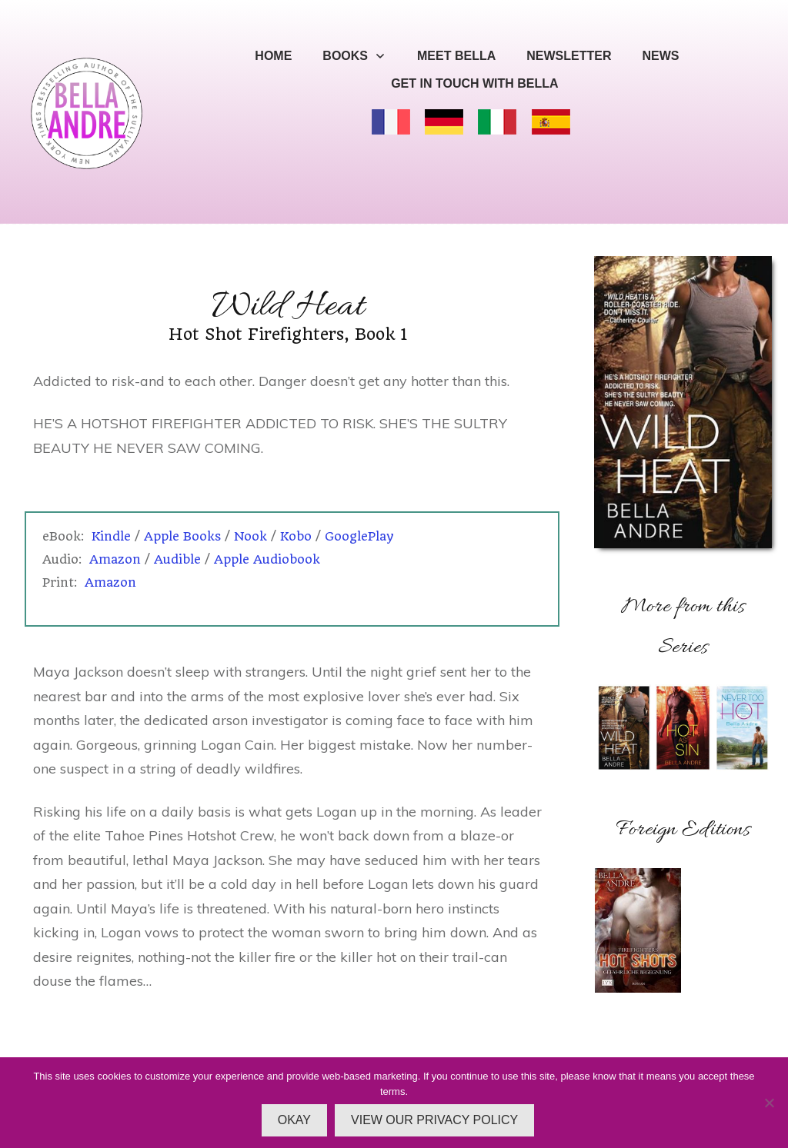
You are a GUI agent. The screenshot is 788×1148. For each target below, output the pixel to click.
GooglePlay (359, 536)
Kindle (111, 536)
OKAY (294, 1119)
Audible (177, 559)
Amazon (115, 559)
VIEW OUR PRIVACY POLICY (434, 1119)
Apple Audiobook (267, 559)
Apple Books (184, 536)
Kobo (296, 536)
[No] (768, 1102)
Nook (250, 536)
